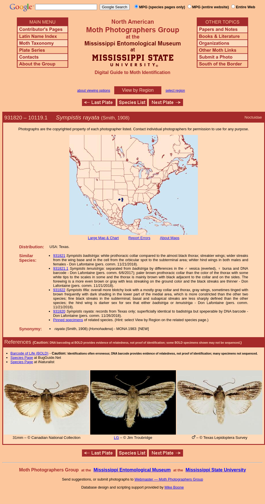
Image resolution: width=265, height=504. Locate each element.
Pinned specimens (68, 320)
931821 (59, 255)
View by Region (138, 90)
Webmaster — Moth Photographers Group (168, 479)
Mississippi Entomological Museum (131, 469)
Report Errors (139, 238)
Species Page (22, 357)
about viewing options (93, 91)
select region (175, 91)
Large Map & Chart (103, 238)
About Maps (169, 238)
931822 (59, 290)
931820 (59, 311)
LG (116, 437)
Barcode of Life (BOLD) (30, 353)
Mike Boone (174, 487)
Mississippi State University (216, 469)
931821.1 (60, 268)
